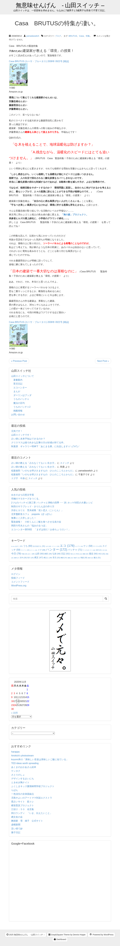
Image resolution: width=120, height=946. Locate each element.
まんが (16, 391)
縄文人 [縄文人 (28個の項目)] (48, 558)
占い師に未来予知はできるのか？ (28, 438)
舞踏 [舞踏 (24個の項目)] (64, 558)
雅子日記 (15, 832)
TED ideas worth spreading (25, 763)
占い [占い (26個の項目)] (31, 554)
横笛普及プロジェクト (22, 805)
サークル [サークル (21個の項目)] (97, 546)
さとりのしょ (18, 775)
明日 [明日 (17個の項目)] (73, 554)
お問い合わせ (18, 414)
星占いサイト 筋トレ (22, 801)
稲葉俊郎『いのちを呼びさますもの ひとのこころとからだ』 (43, 470)
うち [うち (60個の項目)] (27, 546)
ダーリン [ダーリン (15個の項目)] (33, 550)
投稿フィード (18, 578)
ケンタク (15, 771)
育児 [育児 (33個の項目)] (56, 558)
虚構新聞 (15, 824)
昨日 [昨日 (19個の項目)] (79, 554)
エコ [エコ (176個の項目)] (67, 545)
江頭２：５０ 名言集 (22, 809)
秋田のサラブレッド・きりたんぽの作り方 (32, 506)
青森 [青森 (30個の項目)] (83, 558)
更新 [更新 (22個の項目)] (85, 554)
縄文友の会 (17, 817)
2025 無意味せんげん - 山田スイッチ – (26, 935)
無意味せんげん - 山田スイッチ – (60, 5)
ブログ (58, 36)
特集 (88, 36)
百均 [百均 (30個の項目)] (23, 558)
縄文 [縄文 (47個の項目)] (38, 557)
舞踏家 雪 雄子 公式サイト (27, 821)
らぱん (14, 790)
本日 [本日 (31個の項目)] (101, 554)
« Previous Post (19, 361)
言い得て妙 (17, 828)
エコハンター (20, 387)
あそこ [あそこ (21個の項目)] (19, 546)
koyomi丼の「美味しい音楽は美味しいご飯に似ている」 (39, 759)
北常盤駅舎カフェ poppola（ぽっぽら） (32, 514)
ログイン (15, 574)
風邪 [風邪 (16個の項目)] (90, 558)
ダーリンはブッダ (22, 395)
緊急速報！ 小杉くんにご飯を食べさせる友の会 (36, 522)
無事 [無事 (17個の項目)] (16, 558)
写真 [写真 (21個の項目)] (25, 554)
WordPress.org (18, 585)
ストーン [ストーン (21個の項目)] (25, 550)
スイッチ (64, 463)
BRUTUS (73, 36)
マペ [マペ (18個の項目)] (92, 550)
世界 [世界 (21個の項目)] (99, 550)
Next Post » (103, 361)
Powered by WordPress (101, 934)
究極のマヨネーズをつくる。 (26, 498)
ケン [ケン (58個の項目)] (87, 546)
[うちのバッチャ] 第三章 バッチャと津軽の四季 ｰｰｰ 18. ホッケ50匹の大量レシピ (52, 502)
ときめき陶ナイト (20, 782)
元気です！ (17, 431)
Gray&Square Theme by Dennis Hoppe (67, 935)
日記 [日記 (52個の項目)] (65, 553)
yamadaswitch (32, 36)
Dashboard (60, 939)
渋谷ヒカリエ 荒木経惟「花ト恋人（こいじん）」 (37, 510)
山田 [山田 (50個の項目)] (39, 553)
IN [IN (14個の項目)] (13, 546)
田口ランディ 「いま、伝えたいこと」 (32, 813)
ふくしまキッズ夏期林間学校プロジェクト (32, 786)
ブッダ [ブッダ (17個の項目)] (86, 550)
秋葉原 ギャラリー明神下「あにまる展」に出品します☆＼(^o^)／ (45, 446)
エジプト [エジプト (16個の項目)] (79, 546)
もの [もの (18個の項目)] (48, 546)
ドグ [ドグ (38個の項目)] (41, 550)
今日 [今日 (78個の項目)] (16, 553)
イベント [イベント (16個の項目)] (55, 546)
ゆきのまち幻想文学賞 (22, 495)
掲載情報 (17, 411)
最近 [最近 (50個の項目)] (93, 553)
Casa (81, 36)
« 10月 (14, 713)
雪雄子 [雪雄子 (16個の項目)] (76, 558)
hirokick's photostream (22, 755)
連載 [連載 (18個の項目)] (70, 558)
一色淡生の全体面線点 (22, 794)
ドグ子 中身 (18, 478)
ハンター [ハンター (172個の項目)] (56, 549)
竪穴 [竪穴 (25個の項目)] (30, 558)
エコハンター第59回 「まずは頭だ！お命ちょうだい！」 (40, 529)
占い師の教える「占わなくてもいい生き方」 (34, 463)
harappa (15, 752)
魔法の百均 (19, 403)
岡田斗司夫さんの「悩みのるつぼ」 (29, 525)
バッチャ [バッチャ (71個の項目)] (75, 549)
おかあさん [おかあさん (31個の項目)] (39, 546)
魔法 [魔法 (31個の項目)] (97, 558)
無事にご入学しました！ (23, 518)
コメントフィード (20, 582)
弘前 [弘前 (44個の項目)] (56, 554)
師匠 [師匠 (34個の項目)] (48, 554)
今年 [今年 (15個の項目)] (104, 550)
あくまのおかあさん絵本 (23, 767)
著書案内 (17, 380)
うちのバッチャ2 (21, 407)
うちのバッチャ (21, 399)
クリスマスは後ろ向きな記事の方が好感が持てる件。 (38, 442)
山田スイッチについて (22, 376)
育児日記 (17, 384)
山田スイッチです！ (21, 435)
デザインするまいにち (22, 778)
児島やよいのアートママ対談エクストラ (31, 798)
